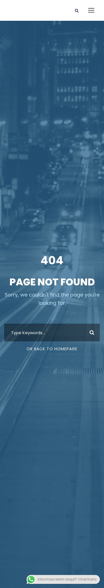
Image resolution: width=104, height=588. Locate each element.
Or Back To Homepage (52, 349)
